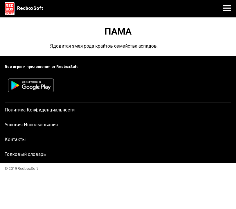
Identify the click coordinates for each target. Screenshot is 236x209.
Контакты (15, 139)
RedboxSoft (30, 8)
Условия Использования (31, 124)
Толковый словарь (25, 154)
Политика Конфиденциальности (40, 110)
